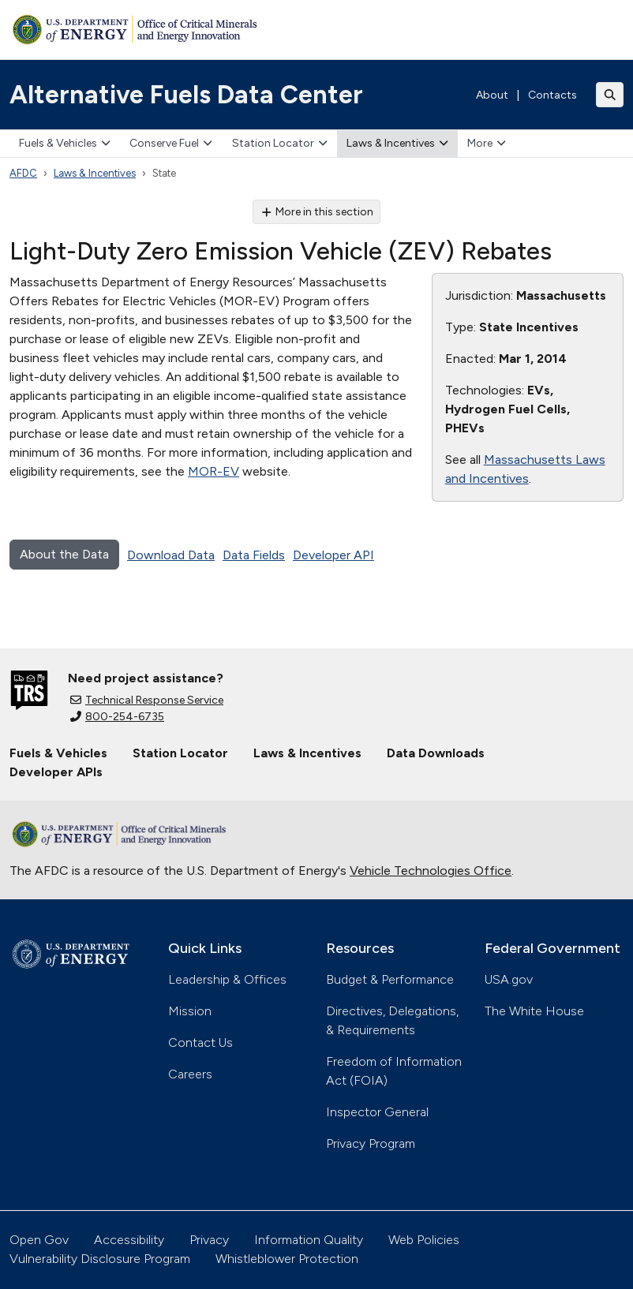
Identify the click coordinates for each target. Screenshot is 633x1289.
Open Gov (39, 1239)
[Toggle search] (610, 94)
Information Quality (308, 1239)
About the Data (64, 554)
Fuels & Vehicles (64, 143)
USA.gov (509, 979)
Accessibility (129, 1239)
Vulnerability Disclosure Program (99, 1258)
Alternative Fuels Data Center (186, 95)
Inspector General (377, 1111)
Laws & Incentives (397, 143)
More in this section (317, 212)
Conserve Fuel (170, 143)
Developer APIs (56, 771)
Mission (190, 1010)
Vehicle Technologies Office (430, 870)
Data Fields (254, 554)
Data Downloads (436, 752)
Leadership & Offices (227, 979)
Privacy (209, 1239)
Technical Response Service (146, 700)
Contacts (552, 95)
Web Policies (423, 1239)
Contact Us (200, 1042)
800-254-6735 (117, 716)
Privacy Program (370, 1143)
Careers (190, 1074)
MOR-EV (213, 471)
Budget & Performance (390, 979)
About (492, 95)
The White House (534, 1010)
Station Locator (280, 143)
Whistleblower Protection (286, 1258)
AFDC (23, 173)
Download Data (171, 554)
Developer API (333, 554)
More (486, 143)
